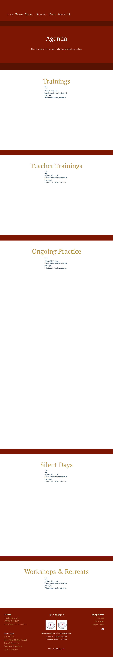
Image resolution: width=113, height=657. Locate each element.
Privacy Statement (11, 649)
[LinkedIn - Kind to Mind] (102, 629)
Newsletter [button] (99, 621)
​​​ (16, 624)
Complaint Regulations (13, 646)
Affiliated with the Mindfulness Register (56, 633)
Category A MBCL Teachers (56, 639)
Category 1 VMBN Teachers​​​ (56, 636)
